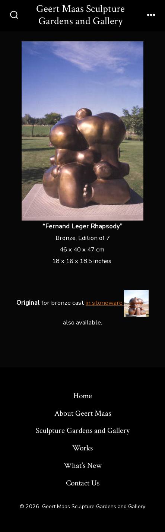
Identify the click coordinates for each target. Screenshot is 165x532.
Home (82, 396)
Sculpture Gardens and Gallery (83, 430)
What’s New (83, 465)
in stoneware (117, 302)
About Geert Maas (82, 413)
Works (82, 448)
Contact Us (82, 483)
